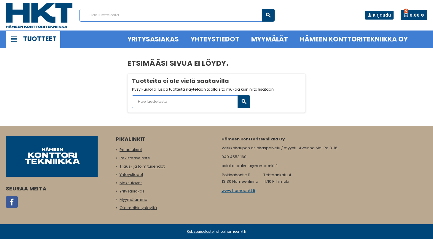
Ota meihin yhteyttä (138, 208)
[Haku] (176, 15)
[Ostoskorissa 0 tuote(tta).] (414, 15)
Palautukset (131, 150)
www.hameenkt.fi (238, 190)
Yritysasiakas (132, 191)
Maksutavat (131, 183)
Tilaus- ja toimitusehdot (142, 166)
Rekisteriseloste (135, 158)
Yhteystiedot (131, 174)
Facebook (12, 202)
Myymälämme (133, 199)
